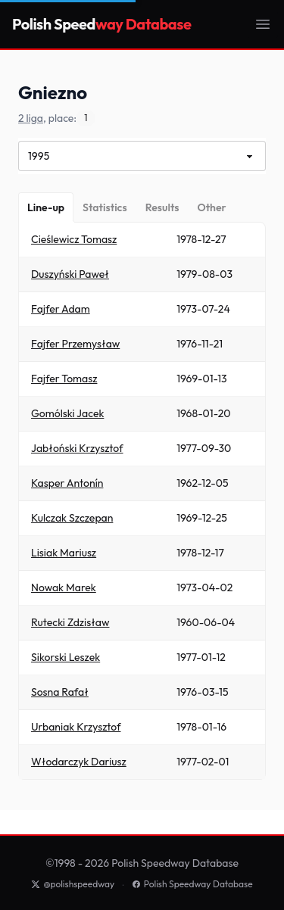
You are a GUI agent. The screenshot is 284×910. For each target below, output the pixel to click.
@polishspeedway (72, 884)
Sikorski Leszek (65, 657)
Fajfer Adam (60, 309)
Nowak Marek (63, 587)
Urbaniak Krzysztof (75, 727)
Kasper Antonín (67, 483)
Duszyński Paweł (70, 274)
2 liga (30, 118)
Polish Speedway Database (192, 884)
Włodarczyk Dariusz (78, 761)
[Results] (162, 207)
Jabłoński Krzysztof (77, 448)
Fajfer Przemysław (75, 344)
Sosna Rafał (60, 692)
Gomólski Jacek (67, 413)
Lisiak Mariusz (63, 552)
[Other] (211, 207)
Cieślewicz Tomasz (74, 239)
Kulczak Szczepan (72, 518)
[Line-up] (45, 207)
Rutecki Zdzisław (70, 622)
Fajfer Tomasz (64, 378)
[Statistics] (104, 207)
